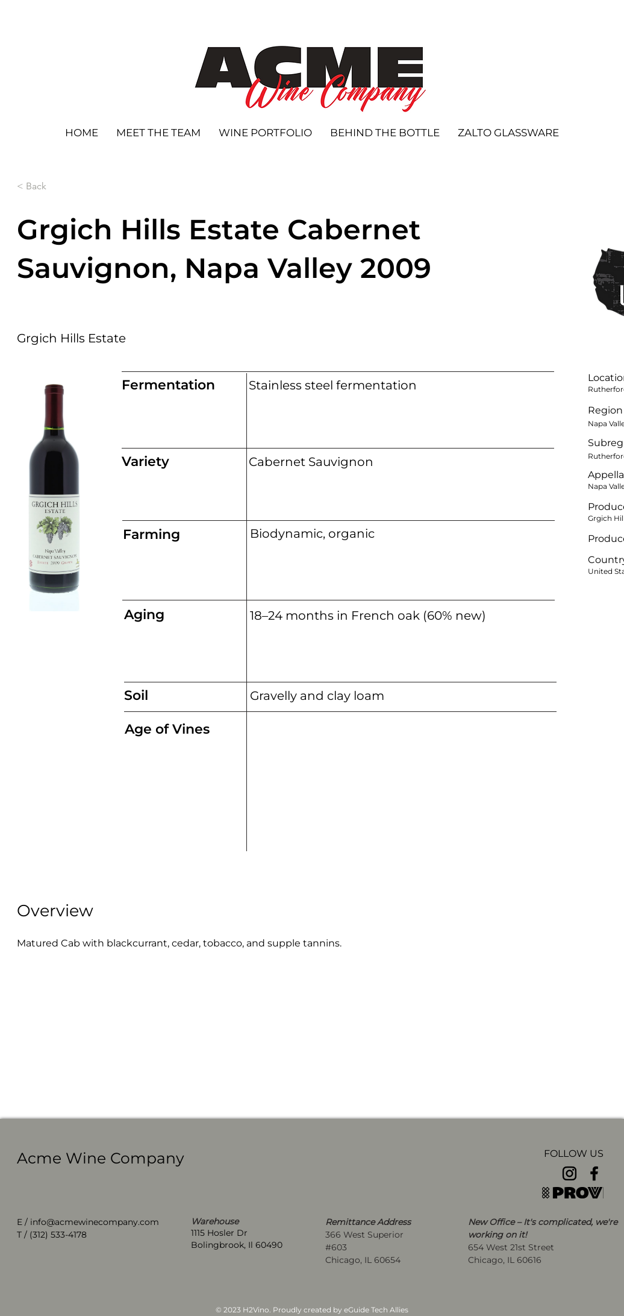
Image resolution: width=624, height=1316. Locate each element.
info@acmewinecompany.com (94, 1222)
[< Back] (56, 186)
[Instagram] (569, 1173)
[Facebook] (594, 1173)
